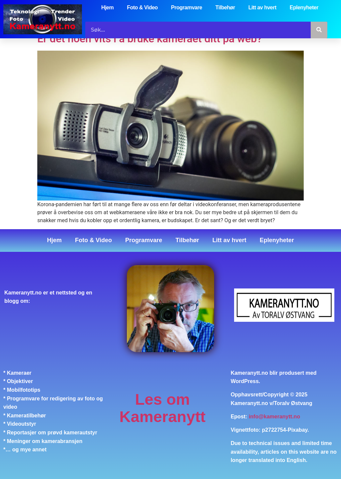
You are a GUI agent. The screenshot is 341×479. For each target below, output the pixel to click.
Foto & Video (142, 7)
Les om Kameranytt (163, 407)
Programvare (186, 7)
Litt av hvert (262, 7)
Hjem (107, 7)
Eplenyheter (304, 7)
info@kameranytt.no (274, 416)
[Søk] (319, 30)
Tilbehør (225, 7)
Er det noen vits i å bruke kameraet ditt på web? (149, 38)
